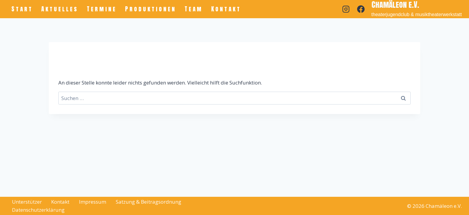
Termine (102, 9)
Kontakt (226, 9)
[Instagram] (346, 8)
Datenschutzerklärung (38, 209)
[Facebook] (361, 8)
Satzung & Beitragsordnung (148, 201)
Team (194, 9)
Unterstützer (27, 201)
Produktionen (150, 9)
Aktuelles (59, 9)
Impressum (92, 201)
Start (22, 9)
